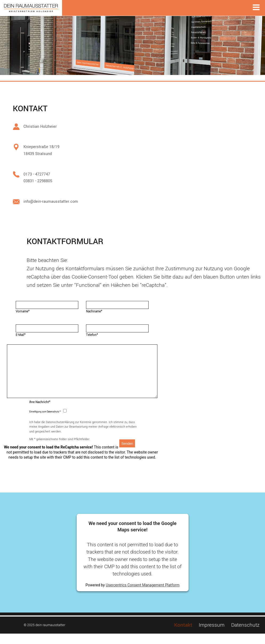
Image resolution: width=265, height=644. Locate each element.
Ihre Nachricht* (39, 412)
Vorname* (23, 311)
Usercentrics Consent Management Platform (143, 595)
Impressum (212, 635)
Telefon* (92, 335)
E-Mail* (21, 335)
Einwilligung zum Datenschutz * (45, 422)
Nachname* (94, 311)
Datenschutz (245, 635)
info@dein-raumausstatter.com (50, 201)
